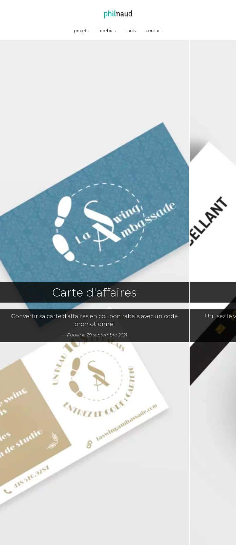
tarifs (131, 30)
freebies (107, 30)
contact (154, 30)
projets (81, 30)
